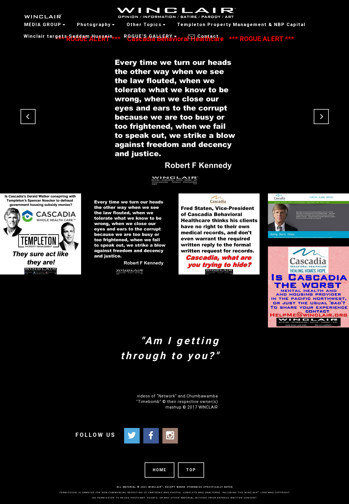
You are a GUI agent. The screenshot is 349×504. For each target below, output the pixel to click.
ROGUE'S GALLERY (148, 36)
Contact (204, 36)
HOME (159, 470)
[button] (28, 116)
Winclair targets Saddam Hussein (67, 36)
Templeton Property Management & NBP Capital (241, 24)
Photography (94, 24)
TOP (191, 470)
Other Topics (144, 24)
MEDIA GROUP (40, 24)
